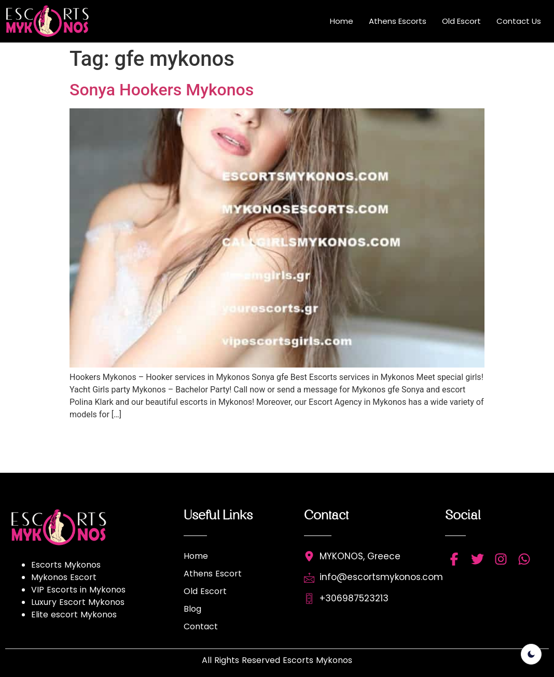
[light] (531, 654)
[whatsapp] (524, 559)
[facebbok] (454, 559)
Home (341, 21)
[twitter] (477, 559)
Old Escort (461, 21)
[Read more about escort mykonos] (52, 21)
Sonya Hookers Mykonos (162, 90)
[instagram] (501, 559)
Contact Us (518, 21)
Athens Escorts (397, 21)
